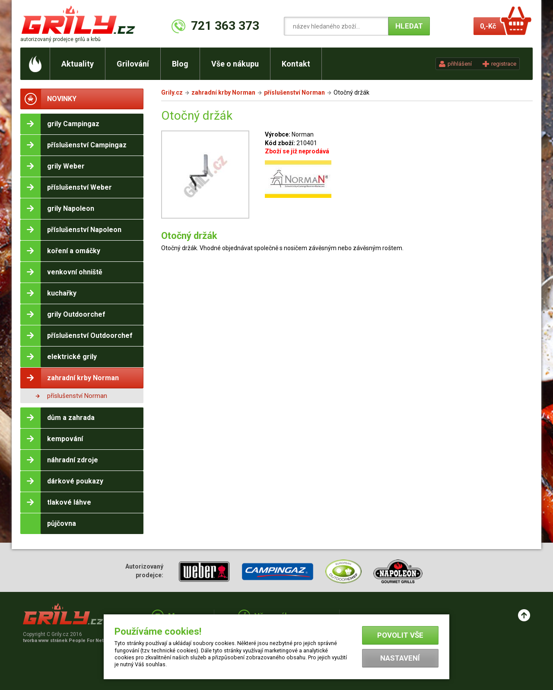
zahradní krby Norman (223, 92)
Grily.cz (172, 92)
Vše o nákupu (235, 63)
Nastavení (400, 658)
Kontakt (296, 63)
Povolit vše (400, 635)
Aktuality (77, 63)
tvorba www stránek (68, 640)
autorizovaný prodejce (60, 39)
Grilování (133, 63)
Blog (180, 63)
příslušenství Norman (77, 396)
